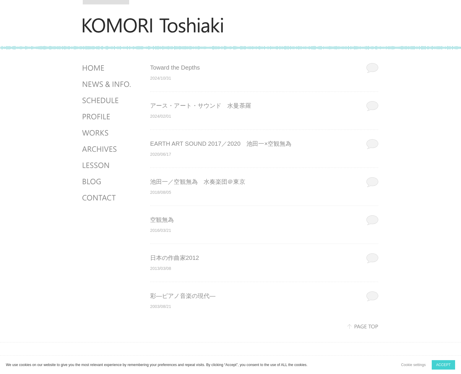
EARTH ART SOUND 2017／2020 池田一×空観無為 (221, 143)
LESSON (107, 165)
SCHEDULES (107, 101)
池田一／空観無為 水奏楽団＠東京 (197, 181)
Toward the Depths (175, 67)
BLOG (107, 182)
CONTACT (107, 198)
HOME (107, 68)
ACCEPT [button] (443, 365)
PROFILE (107, 117)
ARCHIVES (107, 149)
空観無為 (162, 219)
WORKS (107, 133)
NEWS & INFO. (107, 84)
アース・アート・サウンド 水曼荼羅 (200, 105)
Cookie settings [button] (413, 365)
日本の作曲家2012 (174, 258)
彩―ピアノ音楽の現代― (182, 296)
